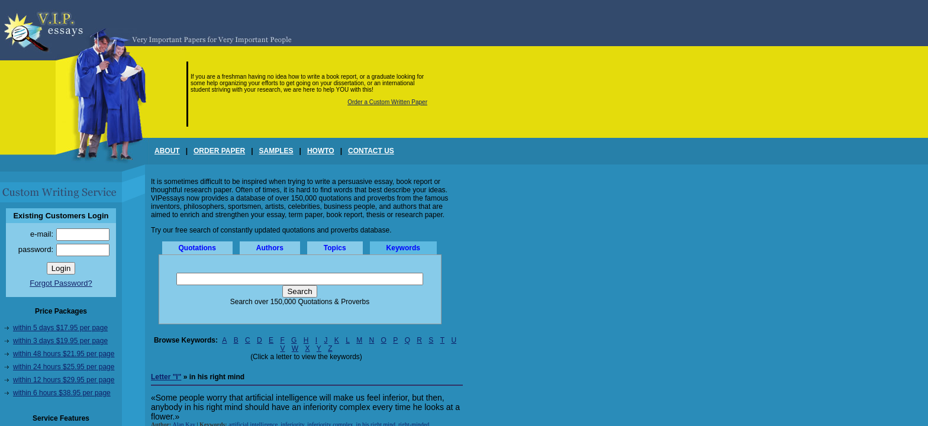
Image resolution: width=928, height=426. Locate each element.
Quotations (197, 248)
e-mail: (41, 234)
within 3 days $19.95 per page (60, 341)
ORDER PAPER (219, 151)
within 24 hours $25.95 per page (63, 367)
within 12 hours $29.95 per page (63, 380)
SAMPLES (276, 151)
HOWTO (320, 151)
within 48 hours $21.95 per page (63, 354)
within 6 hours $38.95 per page (62, 393)
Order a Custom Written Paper (387, 102)
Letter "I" (166, 377)
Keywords (403, 248)
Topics (335, 248)
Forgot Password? (61, 283)
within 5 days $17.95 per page (60, 328)
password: (35, 249)
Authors (269, 248)
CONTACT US (371, 151)
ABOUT (167, 151)
